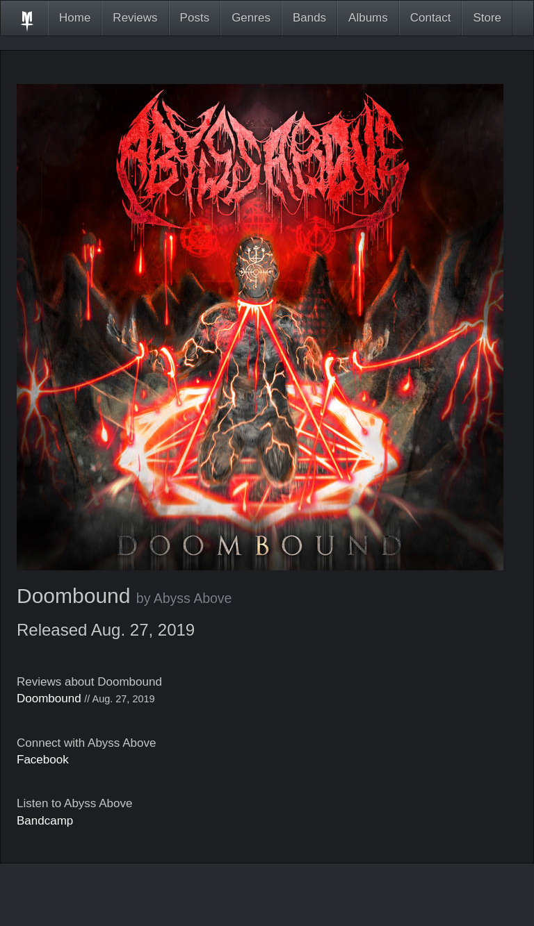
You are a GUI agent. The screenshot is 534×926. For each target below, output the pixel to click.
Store (487, 17)
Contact (430, 17)
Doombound (49, 698)
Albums (368, 17)
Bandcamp (45, 820)
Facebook (43, 759)
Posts (195, 17)
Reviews (135, 17)
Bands (309, 17)
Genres (251, 17)
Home (74, 17)
